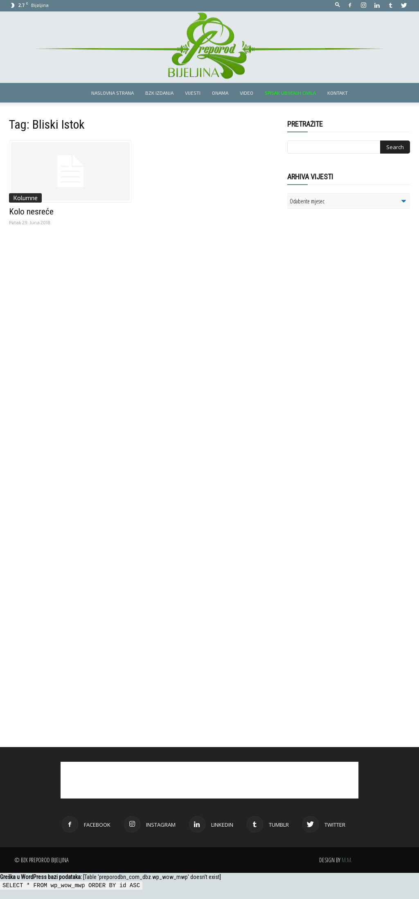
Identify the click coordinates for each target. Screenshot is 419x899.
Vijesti (192, 93)
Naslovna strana (112, 93)
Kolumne (25, 197)
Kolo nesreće (31, 211)
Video (246, 93)
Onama (220, 93)
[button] (337, 5)
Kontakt (337, 93)
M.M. (347, 860)
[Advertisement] (350, 320)
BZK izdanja (159, 93)
